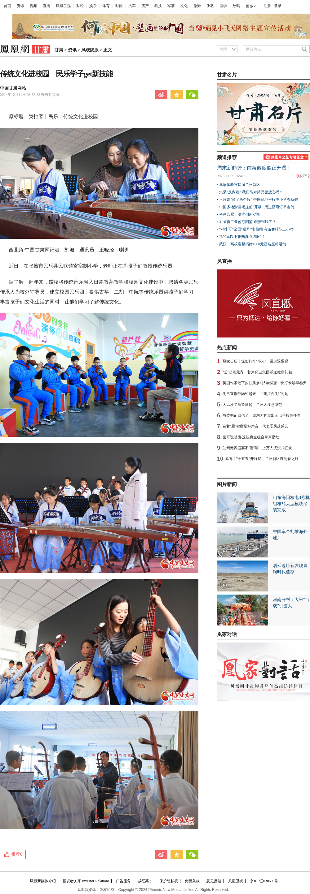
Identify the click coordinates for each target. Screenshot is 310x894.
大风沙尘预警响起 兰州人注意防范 (252, 404)
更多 (249, 6)
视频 (33, 6)
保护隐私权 (168, 881)
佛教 (210, 6)
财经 (80, 6)
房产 (145, 6)
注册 (267, 6)
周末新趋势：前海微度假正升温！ (254, 167)
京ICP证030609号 (264, 881)
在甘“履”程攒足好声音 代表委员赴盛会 (255, 426)
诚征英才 (145, 881)
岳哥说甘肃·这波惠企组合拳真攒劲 (251, 437)
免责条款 (192, 881)
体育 (106, 6)
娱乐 (93, 6)
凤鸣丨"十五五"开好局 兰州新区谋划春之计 (262, 459)
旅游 (197, 6)
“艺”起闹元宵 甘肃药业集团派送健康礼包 (257, 372)
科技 (158, 6)
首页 (7, 6)
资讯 (20, 6)
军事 (171, 6)
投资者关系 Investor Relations (86, 881)
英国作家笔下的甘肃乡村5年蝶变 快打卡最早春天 (265, 383)
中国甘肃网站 (13, 88)
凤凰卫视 (63, 6)
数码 (236, 6)
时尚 (119, 6)
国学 (223, 6)
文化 (184, 6)
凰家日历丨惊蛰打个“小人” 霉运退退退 (255, 361)
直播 (46, 6)
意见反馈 (213, 881)
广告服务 (123, 881)
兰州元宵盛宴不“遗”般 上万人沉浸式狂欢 (257, 448)
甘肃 (59, 50)
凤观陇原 (90, 50)
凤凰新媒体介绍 (43, 881)
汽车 (132, 6)
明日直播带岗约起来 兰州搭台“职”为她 (255, 394)
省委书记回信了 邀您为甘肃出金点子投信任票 (262, 415)
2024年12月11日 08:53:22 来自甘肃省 (30, 94)
